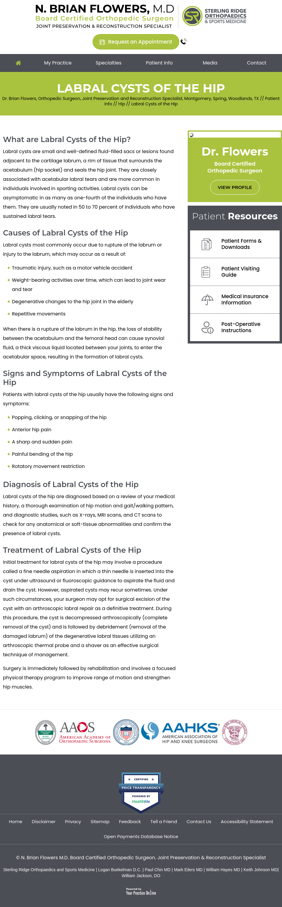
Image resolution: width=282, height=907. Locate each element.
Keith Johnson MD (261, 869)
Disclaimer (44, 821)
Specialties (109, 62)
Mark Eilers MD (188, 869)
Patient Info (159, 62)
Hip (121, 104)
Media (210, 62)
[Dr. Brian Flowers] (105, 15)
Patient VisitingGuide (240, 271)
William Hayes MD (223, 869)
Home (18, 63)
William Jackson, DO (141, 875)
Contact (256, 62)
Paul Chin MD (158, 869)
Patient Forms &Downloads (241, 244)
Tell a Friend (163, 821)
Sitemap (100, 821)
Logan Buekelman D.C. (120, 869)
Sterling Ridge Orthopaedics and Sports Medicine (49, 869)
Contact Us (199, 821)
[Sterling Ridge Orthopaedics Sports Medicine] (214, 15)
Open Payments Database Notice (141, 836)
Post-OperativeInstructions (241, 327)
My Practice (58, 62)
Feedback (130, 821)
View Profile (235, 187)
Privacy (73, 821)
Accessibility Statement (247, 821)
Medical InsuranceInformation (245, 299)
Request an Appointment (140, 41)
